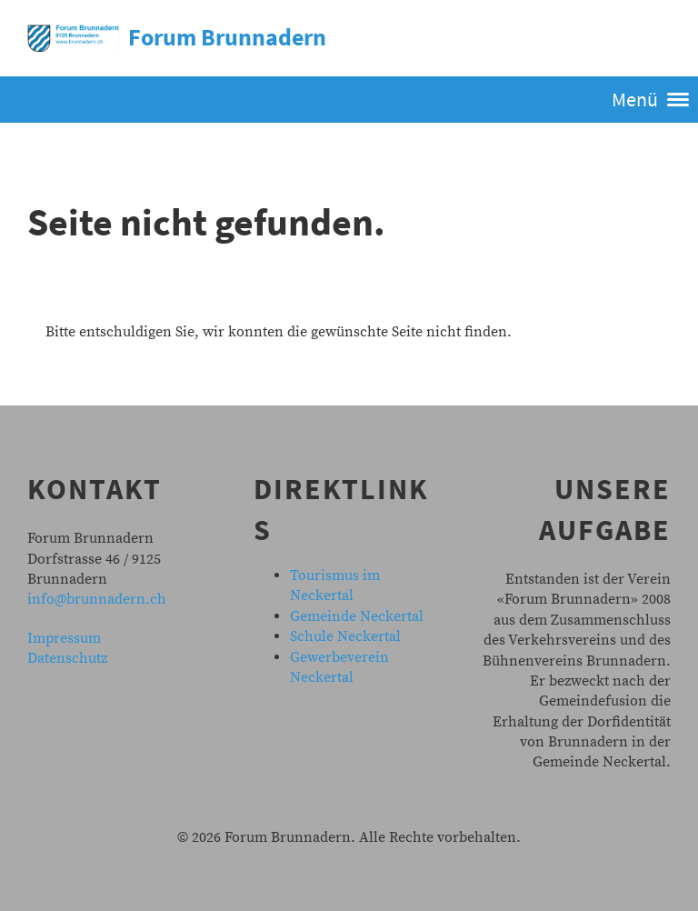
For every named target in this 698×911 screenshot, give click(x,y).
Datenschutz (67, 658)
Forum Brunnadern (227, 37)
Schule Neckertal (345, 636)
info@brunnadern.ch (96, 599)
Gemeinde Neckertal (357, 616)
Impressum (64, 638)
